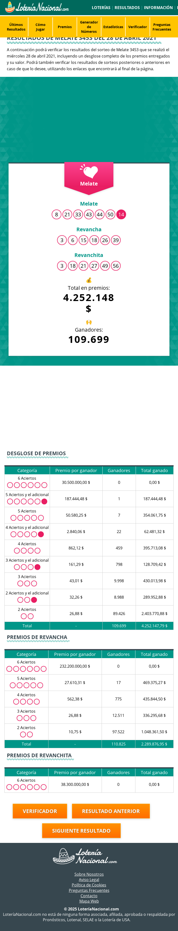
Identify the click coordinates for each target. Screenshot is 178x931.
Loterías (101, 7)
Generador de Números (89, 27)
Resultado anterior (111, 811)
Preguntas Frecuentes (162, 27)
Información (158, 7)
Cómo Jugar (41, 27)
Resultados (127, 7)
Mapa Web (89, 901)
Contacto (89, 895)
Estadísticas (113, 26)
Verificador (137, 26)
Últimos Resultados (16, 27)
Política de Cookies (89, 885)
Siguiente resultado (81, 830)
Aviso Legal (89, 879)
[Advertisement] (89, 121)
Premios (65, 26)
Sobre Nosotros (89, 874)
